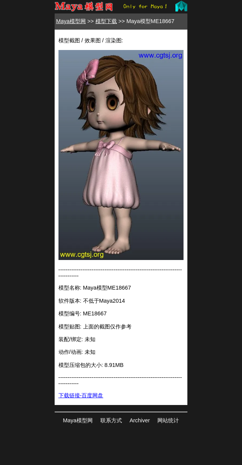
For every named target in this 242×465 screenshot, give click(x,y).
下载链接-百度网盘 (80, 395)
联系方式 (111, 420)
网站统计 (168, 420)
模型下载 (106, 21)
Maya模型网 (71, 21)
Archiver (140, 420)
